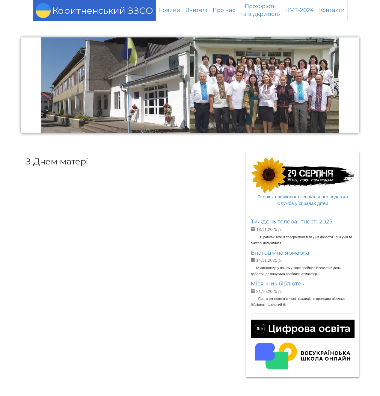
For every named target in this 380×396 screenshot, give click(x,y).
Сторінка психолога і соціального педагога (302, 196)
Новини (169, 10)
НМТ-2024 (299, 10)
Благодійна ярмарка (280, 253)
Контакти (332, 10)
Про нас (224, 10)
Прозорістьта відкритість (260, 10)
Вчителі (196, 10)
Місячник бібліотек (277, 283)
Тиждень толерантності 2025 (291, 221)
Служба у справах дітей (302, 203)
